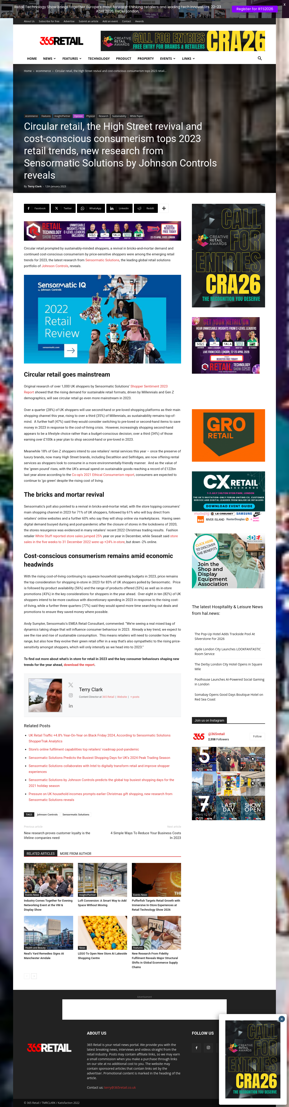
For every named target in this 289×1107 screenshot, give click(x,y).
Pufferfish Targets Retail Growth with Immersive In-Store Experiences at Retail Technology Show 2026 (156, 905)
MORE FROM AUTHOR (75, 853)
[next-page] (34, 976)
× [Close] (282, 1019)
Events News (32, 894)
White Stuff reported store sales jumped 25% (68, 536)
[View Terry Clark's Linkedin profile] (71, 706)
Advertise (69, 21)
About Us (29, 21)
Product (123, 58)
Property (146, 58)
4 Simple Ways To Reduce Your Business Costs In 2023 (146, 835)
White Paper (136, 116)
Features (72, 58)
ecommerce (43, 71)
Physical (90, 116)
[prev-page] (27, 976)
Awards (139, 21)
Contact (126, 21)
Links (188, 58)
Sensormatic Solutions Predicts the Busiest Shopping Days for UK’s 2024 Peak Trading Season (99, 758)
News (49, 58)
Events (167, 58)
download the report (79, 665)
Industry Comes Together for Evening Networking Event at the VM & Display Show (48, 905)
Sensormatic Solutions (102, 260)
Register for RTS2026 (254, 9)
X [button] (285, 4)
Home (32, 58)
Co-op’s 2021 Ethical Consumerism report (103, 475)
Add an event (110, 21)
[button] (259, 59)
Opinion (78, 116)
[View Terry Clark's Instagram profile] (71, 695)
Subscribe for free (49, 21)
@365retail (216, 734)
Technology (99, 58)
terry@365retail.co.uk (120, 1087)
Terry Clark (35, 186)
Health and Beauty (35, 947)
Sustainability (119, 116)
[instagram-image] (204, 759)
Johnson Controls (55, 266)
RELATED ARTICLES (41, 853)
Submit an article (88, 21)
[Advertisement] (144, 1009)
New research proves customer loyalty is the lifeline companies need (57, 835)
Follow (257, 736)
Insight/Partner (62, 116)
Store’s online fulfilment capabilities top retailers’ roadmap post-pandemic (84, 749)
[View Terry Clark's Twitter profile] (71, 685)
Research (103, 116)
